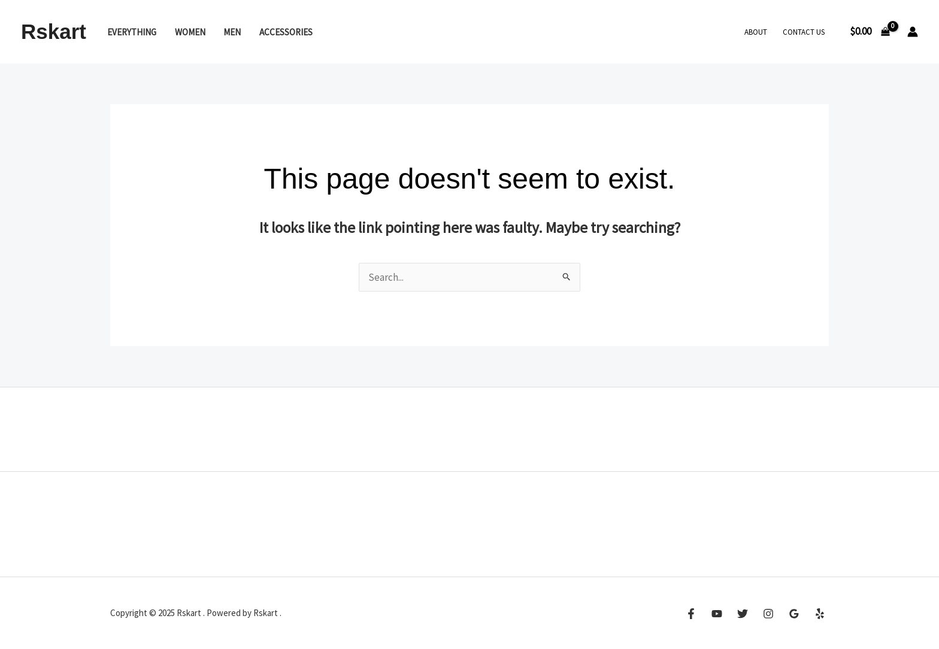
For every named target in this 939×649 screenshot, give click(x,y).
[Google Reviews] (794, 613)
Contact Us (804, 32)
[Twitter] (742, 613)
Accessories (286, 32)
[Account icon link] (912, 31)
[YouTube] (716, 613)
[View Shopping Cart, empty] (869, 31)
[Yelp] (819, 613)
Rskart (53, 31)
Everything (131, 32)
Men (232, 32)
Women (190, 32)
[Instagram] (768, 613)
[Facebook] (691, 613)
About (755, 32)
